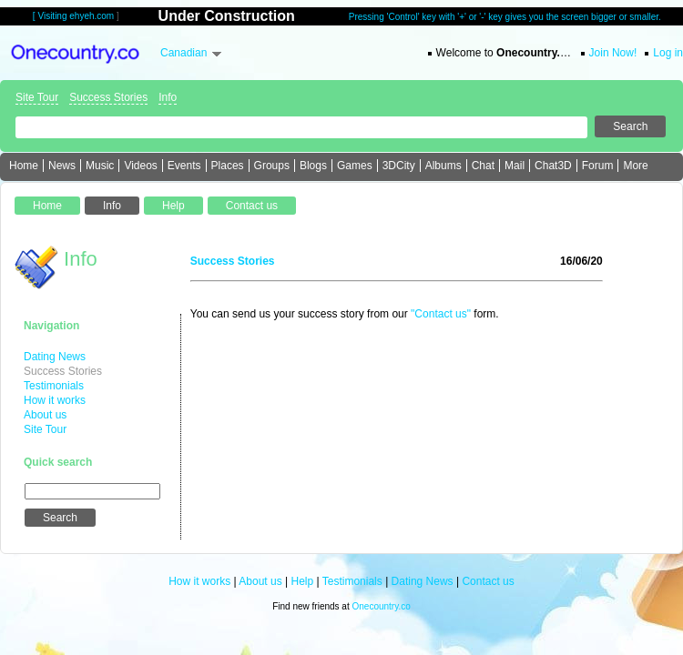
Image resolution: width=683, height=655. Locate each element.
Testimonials (54, 385)
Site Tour (36, 97)
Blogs (313, 165)
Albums (443, 165)
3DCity (398, 165)
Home (23, 165)
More (635, 165)
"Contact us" (441, 313)
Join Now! (613, 52)
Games (354, 165)
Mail (515, 165)
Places (227, 165)
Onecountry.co (381, 606)
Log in (668, 52)
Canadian (183, 52)
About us (45, 414)
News (62, 165)
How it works (55, 400)
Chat (483, 165)
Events (184, 165)
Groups (272, 165)
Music (100, 165)
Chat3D (553, 165)
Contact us (488, 581)
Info (167, 97)
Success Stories (108, 97)
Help (302, 581)
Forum (598, 165)
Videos (140, 165)
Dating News (55, 356)
